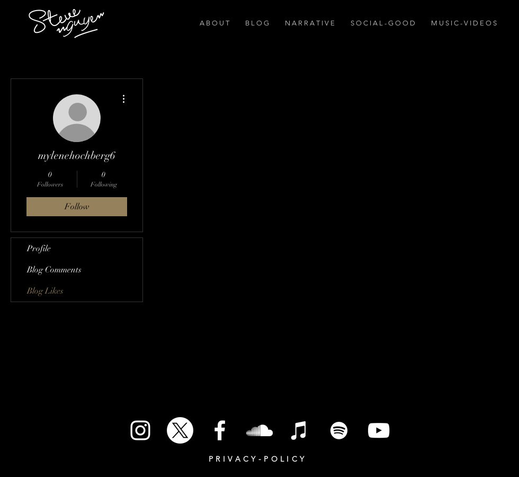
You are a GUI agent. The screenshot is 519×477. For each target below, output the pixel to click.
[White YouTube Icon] (378, 430)
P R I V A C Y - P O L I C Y (257, 459)
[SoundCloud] (259, 430)
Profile (39, 248)
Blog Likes (45, 291)
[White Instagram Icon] (140, 430)
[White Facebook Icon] (220, 430)
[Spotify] (339, 430)
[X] (180, 430)
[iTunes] (299, 430)
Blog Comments (54, 269)
